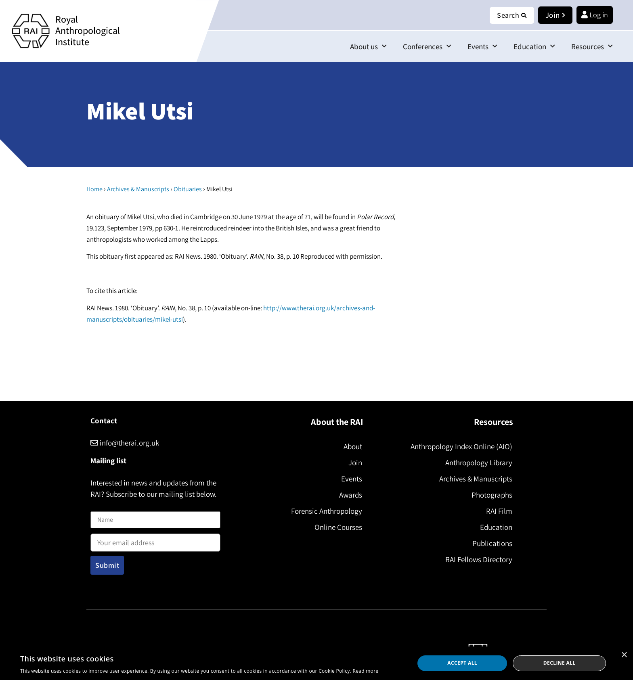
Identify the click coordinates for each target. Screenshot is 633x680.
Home (94, 189)
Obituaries (188, 189)
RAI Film (499, 511)
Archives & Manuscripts (138, 189)
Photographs (492, 495)
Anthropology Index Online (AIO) (461, 446)
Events (482, 46)
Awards (350, 495)
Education (534, 46)
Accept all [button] (462, 662)
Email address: (155, 540)
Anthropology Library (478, 462)
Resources (592, 46)
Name (98, 506)
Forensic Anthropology (326, 511)
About (353, 446)
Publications (492, 543)
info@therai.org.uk (124, 443)
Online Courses (338, 527)
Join (355, 462)
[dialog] (316, 663)
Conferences (427, 46)
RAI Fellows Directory (478, 559)
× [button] (624, 655)
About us (368, 46)
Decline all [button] (559, 662)
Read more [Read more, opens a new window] (365, 670)
